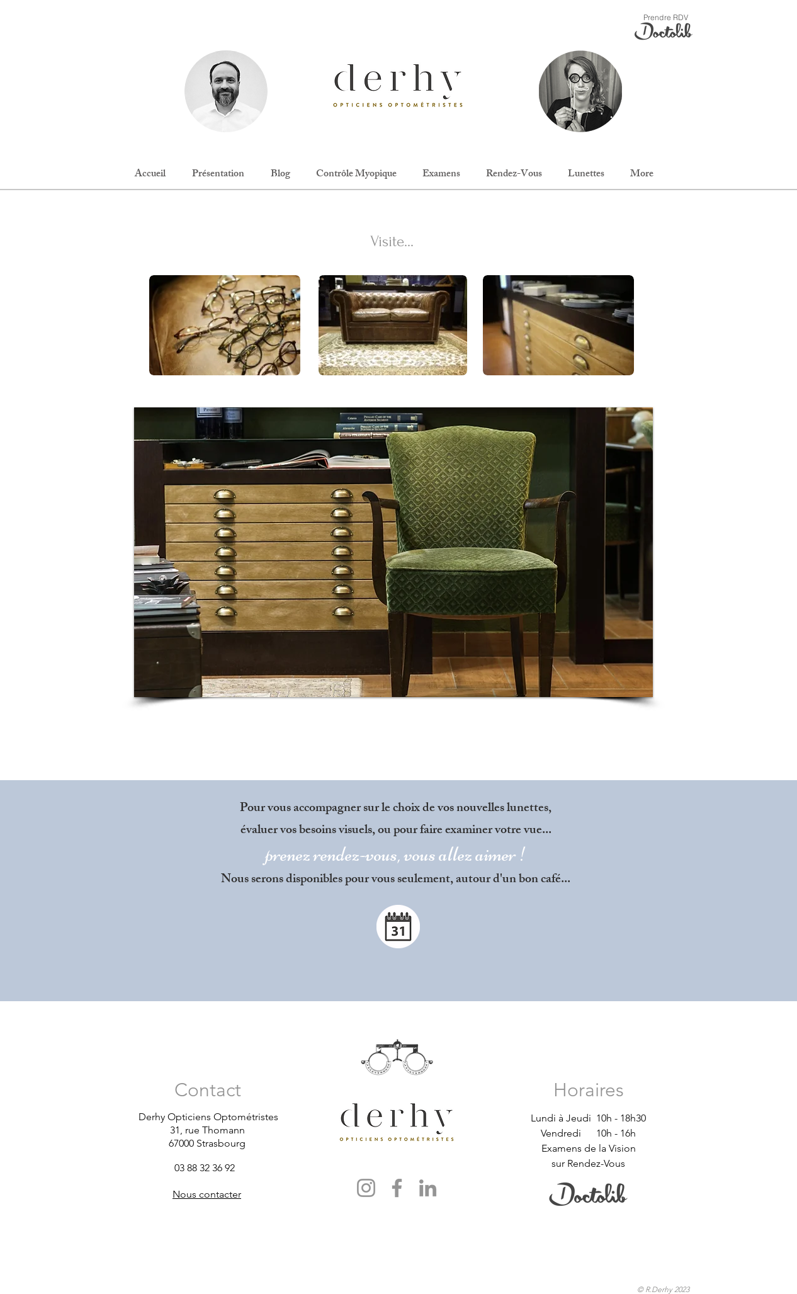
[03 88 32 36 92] (219, 1167)
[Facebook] (397, 1188)
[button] (393, 552)
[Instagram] (366, 1188)
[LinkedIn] (427, 1188)
